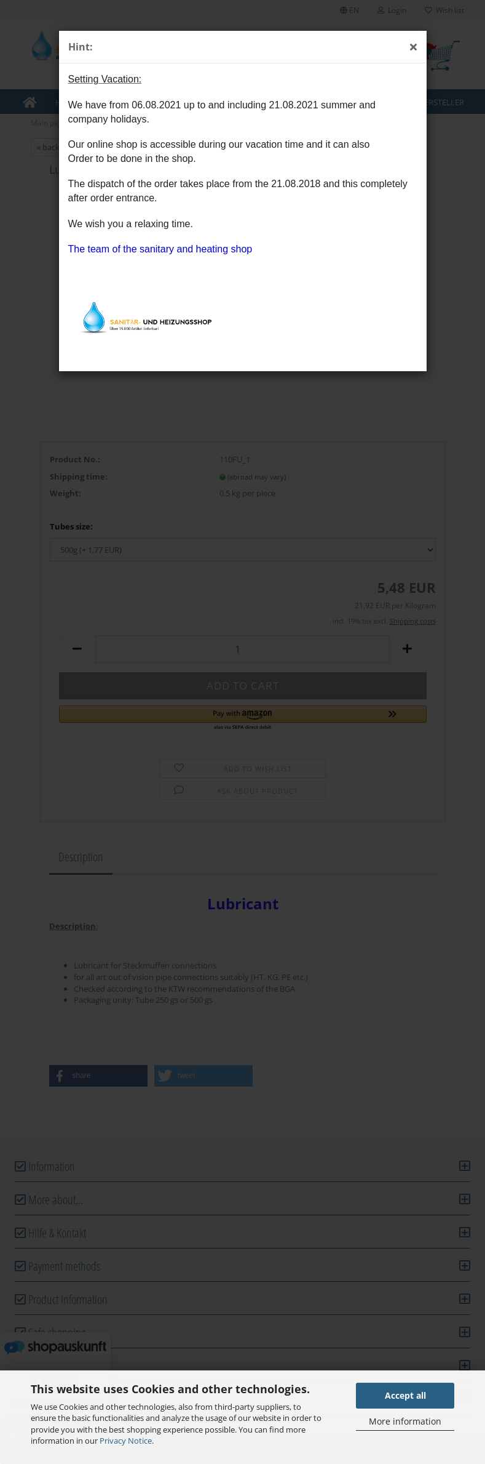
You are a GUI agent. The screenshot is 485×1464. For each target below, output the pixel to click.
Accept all (405, 1395)
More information (405, 1421)
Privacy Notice (126, 1440)
